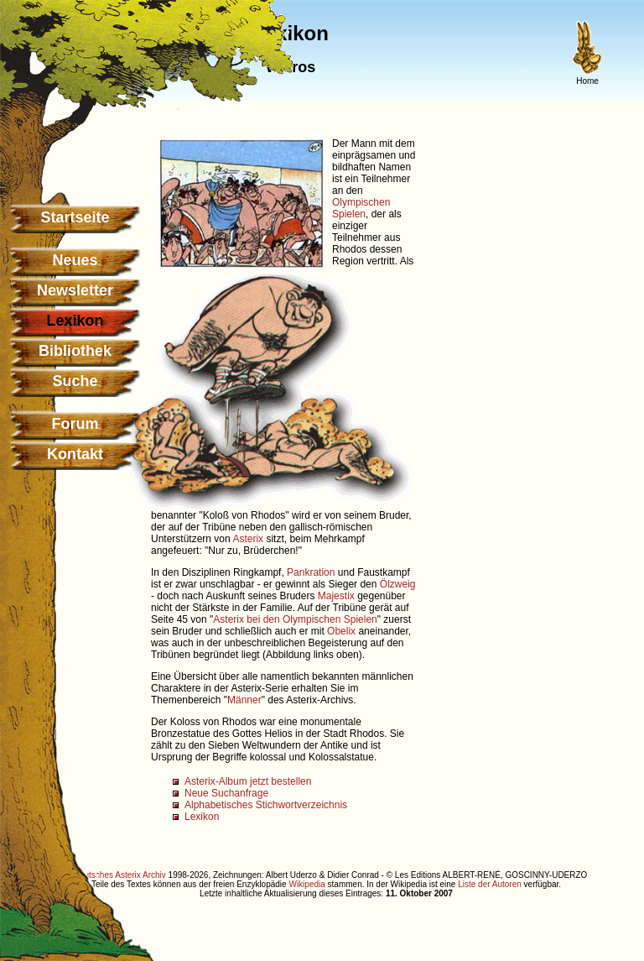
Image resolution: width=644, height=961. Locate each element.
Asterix (247, 539)
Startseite (74, 217)
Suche (74, 381)
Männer (244, 700)
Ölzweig (398, 584)
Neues (74, 260)
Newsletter (75, 290)
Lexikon (201, 817)
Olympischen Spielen (361, 208)
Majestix (336, 596)
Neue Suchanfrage (226, 793)
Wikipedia (306, 884)
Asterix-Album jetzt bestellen (247, 781)
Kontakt (75, 454)
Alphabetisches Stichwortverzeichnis (265, 805)
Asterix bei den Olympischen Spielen (295, 619)
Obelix (341, 631)
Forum (75, 423)
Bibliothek (75, 350)
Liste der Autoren (490, 884)
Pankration (311, 572)
